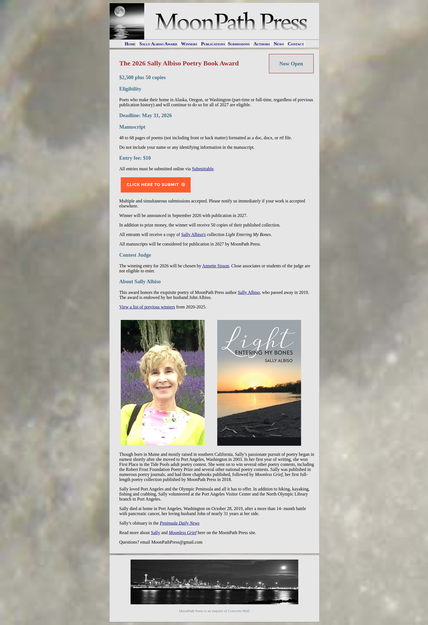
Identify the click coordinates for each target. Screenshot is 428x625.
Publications (213, 43)
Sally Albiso (249, 292)
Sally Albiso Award (158, 43)
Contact (296, 43)
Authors (262, 43)
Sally (155, 532)
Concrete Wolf (239, 611)
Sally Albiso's (193, 234)
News (279, 43)
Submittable (202, 168)
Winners (189, 43)
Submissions (239, 43)
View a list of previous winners (147, 307)
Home (130, 43)
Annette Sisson (215, 265)
